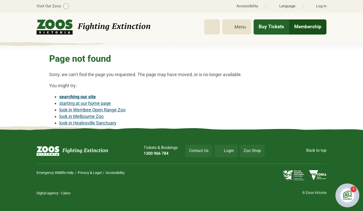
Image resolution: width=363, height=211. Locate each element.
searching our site (77, 96)
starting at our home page (85, 103)
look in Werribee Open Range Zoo (92, 109)
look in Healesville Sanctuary (87, 123)
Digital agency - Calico (54, 193)
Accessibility (115, 173)
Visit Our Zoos (53, 6)
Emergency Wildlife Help (55, 173)
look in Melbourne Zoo (81, 116)
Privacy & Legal (90, 173)
